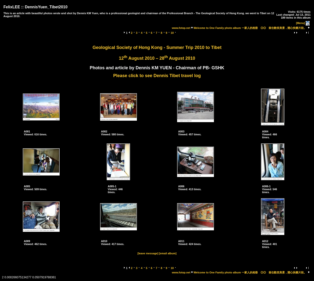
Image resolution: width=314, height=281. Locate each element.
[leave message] (148, 253)
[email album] (168, 253)
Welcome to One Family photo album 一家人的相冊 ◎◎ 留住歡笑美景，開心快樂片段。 (250, 27)
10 (172, 32)
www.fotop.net (181, 27)
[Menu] (300, 23)
